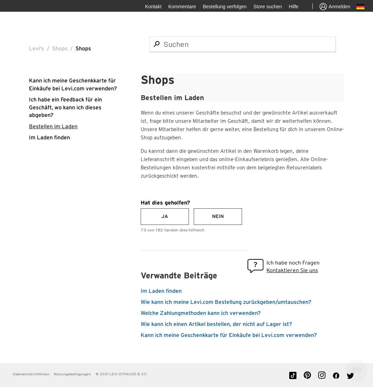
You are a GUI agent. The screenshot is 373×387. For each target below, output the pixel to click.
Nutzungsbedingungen (73, 374)
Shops (60, 48)
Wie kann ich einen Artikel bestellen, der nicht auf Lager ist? (216, 324)
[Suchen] (242, 44)
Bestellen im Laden (53, 126)
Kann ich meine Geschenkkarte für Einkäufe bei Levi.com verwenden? (229, 335)
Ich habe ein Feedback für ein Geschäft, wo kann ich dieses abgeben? (65, 107)
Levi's (36, 48)
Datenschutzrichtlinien (31, 374)
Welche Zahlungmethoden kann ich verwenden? (201, 313)
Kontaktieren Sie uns (292, 270)
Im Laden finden (49, 137)
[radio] (165, 216)
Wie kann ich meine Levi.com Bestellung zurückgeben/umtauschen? (226, 302)
